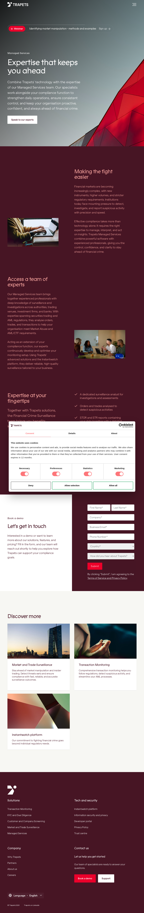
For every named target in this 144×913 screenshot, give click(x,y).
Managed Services (17, 833)
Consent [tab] (30, 433)
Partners (11, 863)
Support (106, 878)
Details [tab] (72, 433)
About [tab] (114, 433)
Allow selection (72, 485)
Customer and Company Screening (26, 821)
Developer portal (83, 821)
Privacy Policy (81, 827)
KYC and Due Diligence (19, 815)
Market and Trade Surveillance (32, 665)
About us (12, 869)
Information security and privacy (91, 815)
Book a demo (85, 878)
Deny (30, 485)
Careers (11, 875)
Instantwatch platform (27, 735)
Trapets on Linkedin (31, 905)
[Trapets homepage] (17, 4)
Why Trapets (14, 857)
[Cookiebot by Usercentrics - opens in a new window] (121, 425)
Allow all (113, 485)
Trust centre (80, 833)
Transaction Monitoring (94, 665)
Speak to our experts (22, 119)
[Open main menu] (133, 5)
